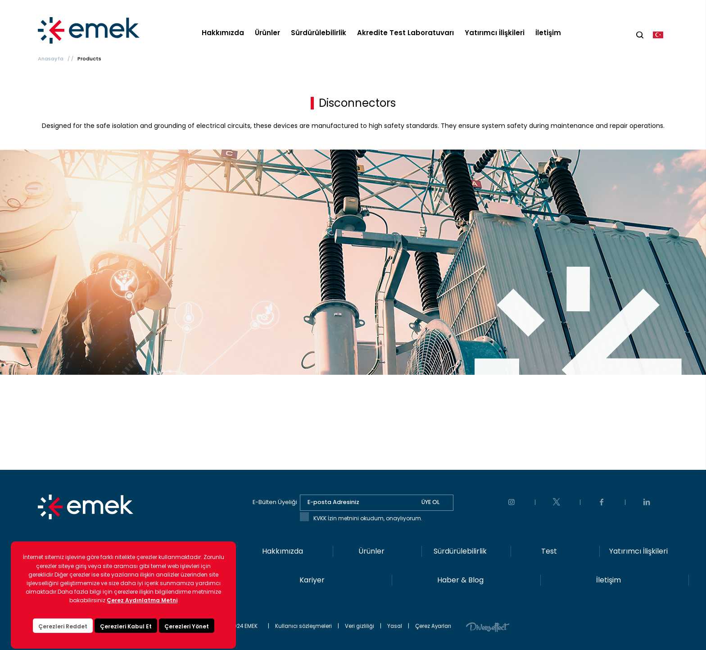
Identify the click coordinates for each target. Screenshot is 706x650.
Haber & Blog (460, 580)
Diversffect (487, 627)
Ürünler (267, 32)
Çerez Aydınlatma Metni (142, 624)
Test (549, 551)
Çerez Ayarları (433, 626)
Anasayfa (50, 58)
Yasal (394, 626)
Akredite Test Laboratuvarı (405, 32)
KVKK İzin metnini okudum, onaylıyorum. (367, 518)
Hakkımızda (223, 32)
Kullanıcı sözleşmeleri (303, 626)
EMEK (91, 30)
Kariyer (312, 580)
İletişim (548, 32)
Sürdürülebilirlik (318, 32)
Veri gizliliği (359, 626)
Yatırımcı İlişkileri (495, 32)
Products (89, 58)
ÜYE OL (430, 502)
